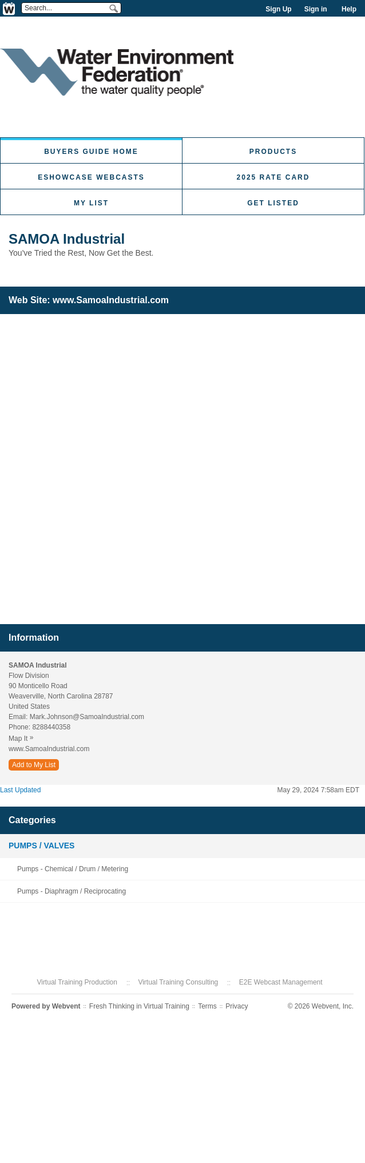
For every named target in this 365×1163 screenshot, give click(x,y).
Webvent (66, 1006)
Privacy (236, 1006)
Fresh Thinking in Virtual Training (139, 1006)
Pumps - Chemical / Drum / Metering (72, 869)
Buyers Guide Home (91, 152)
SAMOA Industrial (67, 239)
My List (91, 203)
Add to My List (33, 765)
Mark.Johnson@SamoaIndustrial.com (87, 717)
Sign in (315, 9)
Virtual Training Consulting (178, 982)
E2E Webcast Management (281, 982)
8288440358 (51, 727)
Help (349, 9)
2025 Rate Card (273, 177)
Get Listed (273, 203)
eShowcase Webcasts (91, 177)
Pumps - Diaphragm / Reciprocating (71, 891)
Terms (207, 1006)
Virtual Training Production (77, 982)
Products (273, 152)
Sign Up (278, 9)
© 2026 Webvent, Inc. (321, 1006)
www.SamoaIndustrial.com (111, 300)
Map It (24, 738)
